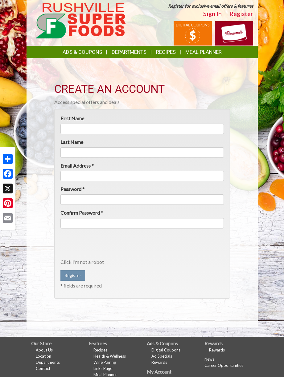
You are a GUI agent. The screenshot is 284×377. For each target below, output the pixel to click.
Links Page (102, 368)
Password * (72, 189)
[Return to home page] (81, 20)
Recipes (166, 52)
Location (43, 356)
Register (241, 13)
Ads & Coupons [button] (82, 52)
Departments (48, 362)
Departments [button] (129, 52)
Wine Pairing (104, 362)
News (209, 359)
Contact (43, 368)
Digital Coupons (165, 349)
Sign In (212, 13)
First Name (72, 118)
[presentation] (107, 245)
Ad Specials (161, 356)
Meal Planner (203, 52)
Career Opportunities (223, 365)
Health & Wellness (109, 356)
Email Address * (77, 166)
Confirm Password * (81, 213)
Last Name (71, 142)
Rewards (159, 362)
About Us (44, 349)
